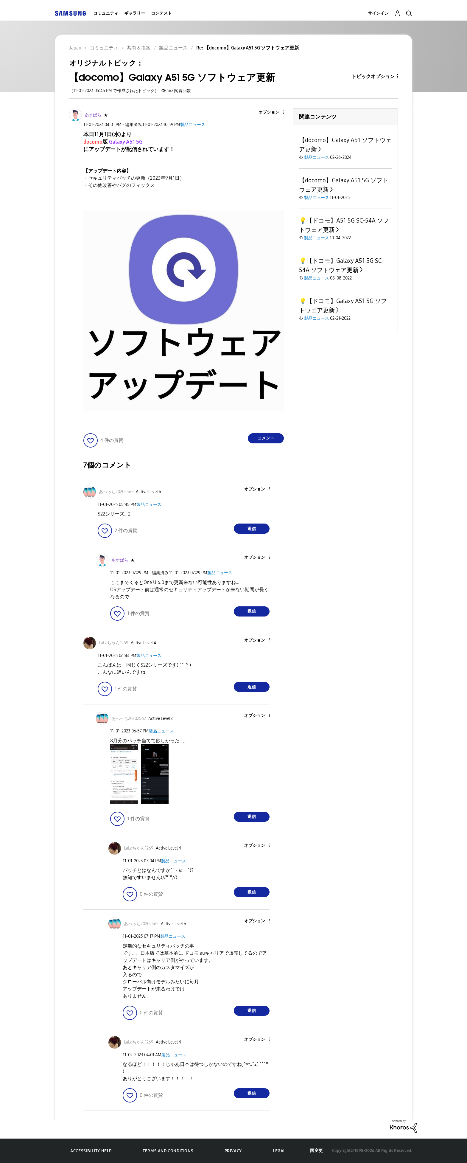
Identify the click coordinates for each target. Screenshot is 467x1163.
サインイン (378, 13)
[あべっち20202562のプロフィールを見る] (116, 491)
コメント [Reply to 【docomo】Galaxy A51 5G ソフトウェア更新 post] (266, 438)
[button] (273, 112)
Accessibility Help (91, 1150)
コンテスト (161, 13)
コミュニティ (105, 13)
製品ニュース (192, 124)
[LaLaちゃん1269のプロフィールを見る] (113, 642)
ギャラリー (134, 13)
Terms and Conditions (168, 1150)
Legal (279, 1150)
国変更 (316, 1150)
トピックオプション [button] (373, 76)
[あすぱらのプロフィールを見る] (93, 115)
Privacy (233, 1150)
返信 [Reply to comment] (251, 528)
